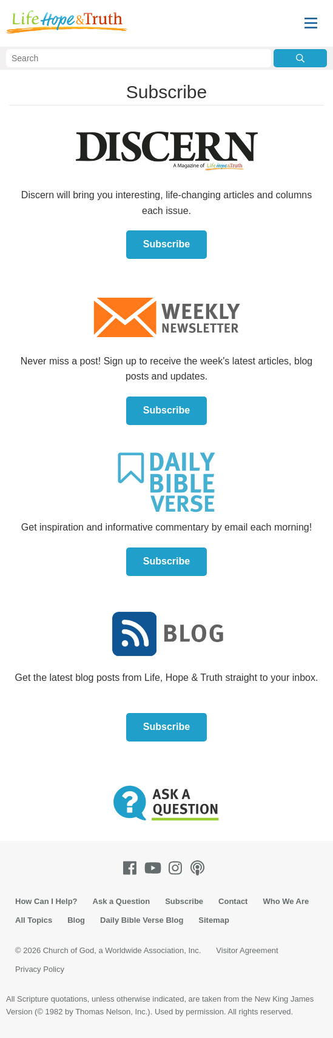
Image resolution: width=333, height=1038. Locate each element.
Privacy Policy (39, 969)
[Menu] (311, 23)
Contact (232, 901)
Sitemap (213, 920)
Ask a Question (121, 901)
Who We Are (286, 901)
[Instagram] (178, 868)
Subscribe (166, 244)
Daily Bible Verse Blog (141, 920)
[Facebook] (132, 868)
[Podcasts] (200, 868)
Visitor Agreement (247, 950)
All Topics (33, 920)
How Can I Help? (46, 901)
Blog (76, 920)
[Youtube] (155, 868)
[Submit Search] (300, 58)
